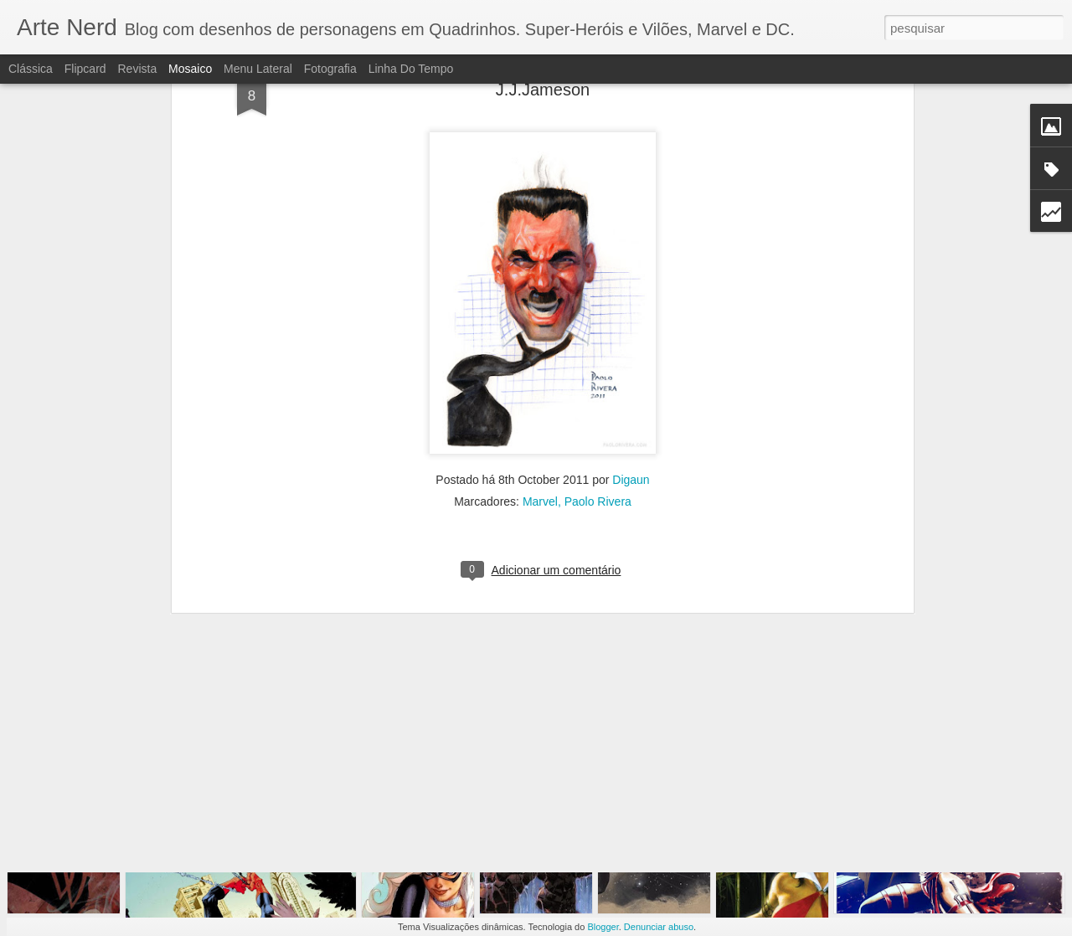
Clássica (30, 68)
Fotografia (330, 68)
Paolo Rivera (597, 395)
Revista (137, 68)
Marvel (540, 395)
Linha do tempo (411, 68)
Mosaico (190, 68)
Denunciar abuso (658, 927)
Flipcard (85, 68)
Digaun (630, 373)
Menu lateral (258, 68)
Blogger (602, 927)
